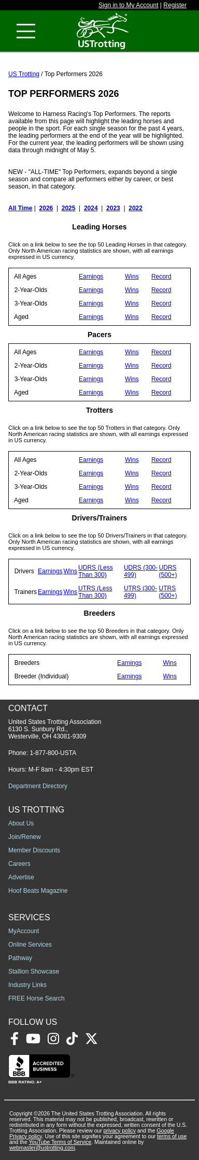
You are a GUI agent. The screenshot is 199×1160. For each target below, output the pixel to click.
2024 (91, 208)
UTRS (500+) (168, 592)
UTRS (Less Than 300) (95, 592)
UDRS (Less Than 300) (95, 571)
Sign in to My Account (128, 5)
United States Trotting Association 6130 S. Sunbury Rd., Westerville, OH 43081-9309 (54, 729)
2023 (113, 208)
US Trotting (23, 74)
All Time (20, 208)
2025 (69, 208)
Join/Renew (24, 836)
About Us (21, 823)
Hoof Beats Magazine (38, 890)
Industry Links (27, 985)
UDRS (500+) (168, 571)
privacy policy (120, 1131)
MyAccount (23, 931)
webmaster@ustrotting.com (42, 1148)
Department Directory (37, 786)
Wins (132, 276)
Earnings (91, 276)
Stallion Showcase (33, 971)
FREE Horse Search (36, 998)
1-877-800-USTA (53, 753)
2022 (136, 208)
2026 (46, 208)
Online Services (30, 944)
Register (175, 5)
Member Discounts (34, 850)
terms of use (172, 1136)
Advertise (21, 877)
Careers (19, 863)
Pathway (20, 958)
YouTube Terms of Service (60, 1142)
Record (161, 276)
